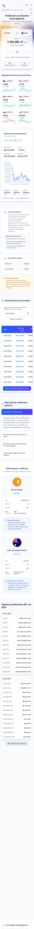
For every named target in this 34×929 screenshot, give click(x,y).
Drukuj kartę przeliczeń (17, 743)
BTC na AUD (15, 10)
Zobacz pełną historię (23, 198)
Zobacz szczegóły (17, 319)
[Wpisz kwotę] (17, 51)
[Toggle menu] (31, 5)
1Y (20, 140)
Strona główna (5, 10)
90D (15, 140)
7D (6, 140)
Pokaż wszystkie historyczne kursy (17, 388)
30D (10, 140)
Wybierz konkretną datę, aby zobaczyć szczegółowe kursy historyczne (15, 308)
